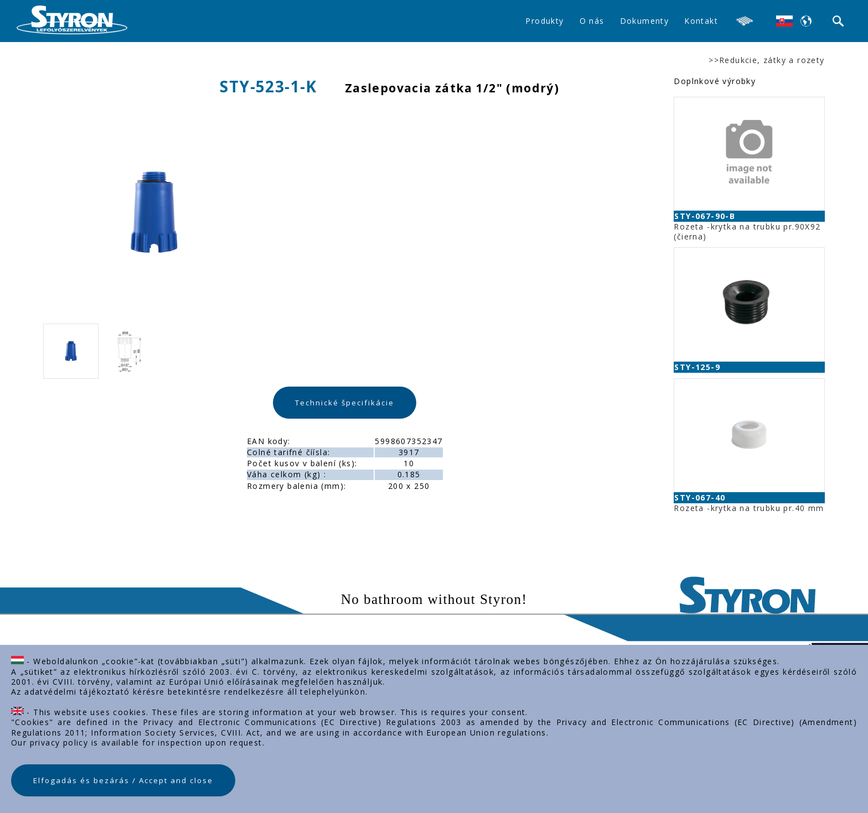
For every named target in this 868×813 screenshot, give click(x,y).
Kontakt (701, 20)
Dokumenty (644, 20)
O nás (592, 20)
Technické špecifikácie (344, 403)
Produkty (544, 20)
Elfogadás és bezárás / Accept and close (123, 780)
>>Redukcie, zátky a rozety (766, 60)
